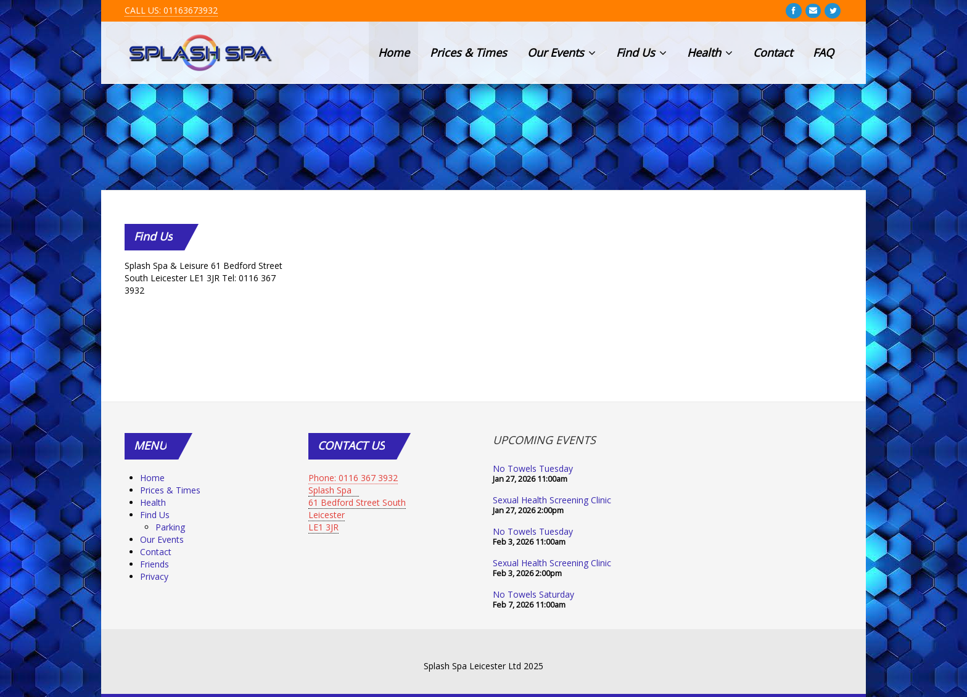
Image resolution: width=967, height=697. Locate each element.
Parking (170, 527)
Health (710, 52)
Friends (154, 564)
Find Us (641, 52)
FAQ (823, 52)
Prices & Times (468, 52)
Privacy (154, 576)
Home (393, 52)
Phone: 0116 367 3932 (353, 478)
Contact (772, 52)
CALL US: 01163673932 (171, 10)
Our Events (561, 52)
